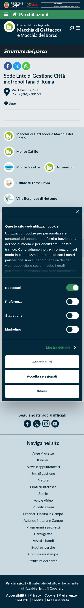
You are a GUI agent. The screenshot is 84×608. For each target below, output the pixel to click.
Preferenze (68, 595)
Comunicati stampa (43, 554)
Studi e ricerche (43, 547)
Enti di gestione (43, 473)
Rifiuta (42, 391)
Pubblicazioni (43, 507)
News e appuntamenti (43, 466)
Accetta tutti (42, 362)
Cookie (49, 595)
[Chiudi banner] (77, 211)
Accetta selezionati (42, 376)
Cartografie (43, 534)
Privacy (35, 595)
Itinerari (43, 460)
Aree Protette (43, 453)
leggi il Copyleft (51, 588)
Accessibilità (16, 595)
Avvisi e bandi (43, 540)
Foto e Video (43, 500)
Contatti (21, 600)
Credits (37, 600)
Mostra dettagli (58, 347)
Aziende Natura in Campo (43, 520)
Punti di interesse (43, 487)
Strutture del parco (25, 51)
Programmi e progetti (43, 527)
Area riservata (58, 600)
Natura (43, 480)
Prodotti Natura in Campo (43, 513)
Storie (43, 493)
